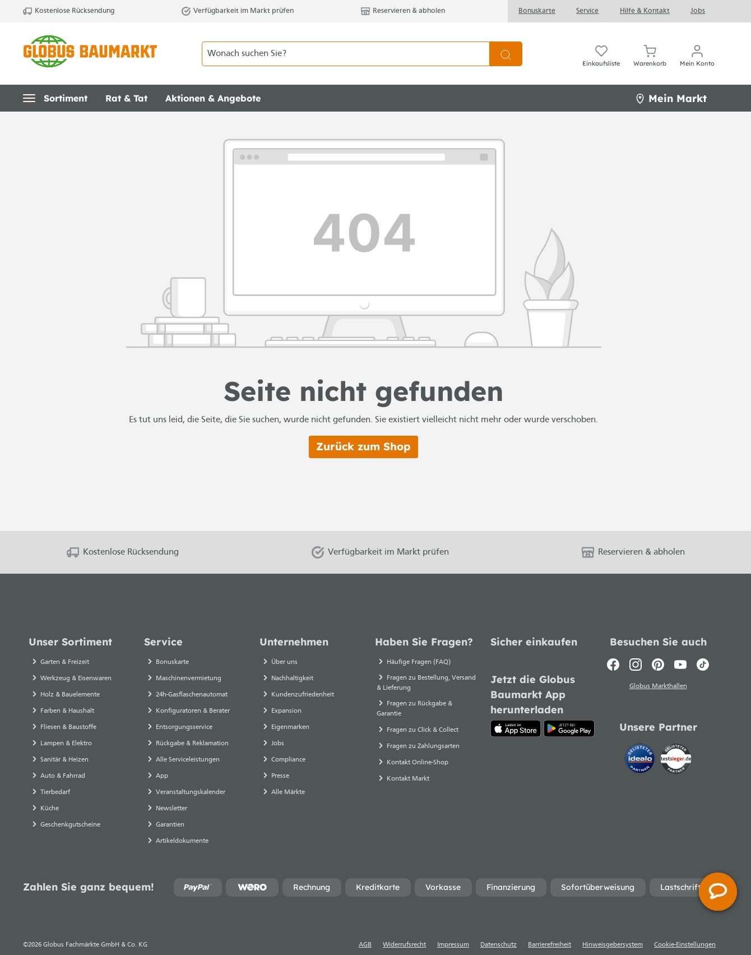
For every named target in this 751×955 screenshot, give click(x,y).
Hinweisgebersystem (612, 925)
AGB (365, 925)
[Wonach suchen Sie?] (346, 43)
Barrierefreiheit (549, 925)
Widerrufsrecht (404, 925)
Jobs (697, 11)
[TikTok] (703, 645)
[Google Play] (569, 709)
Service (587, 11)
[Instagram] (635, 645)
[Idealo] (641, 738)
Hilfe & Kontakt (645, 11)
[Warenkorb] (650, 43)
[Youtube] (680, 645)
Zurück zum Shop (363, 426)
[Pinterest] (658, 645)
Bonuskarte (536, 11)
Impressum (453, 925)
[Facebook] (613, 645)
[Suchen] (505, 43)
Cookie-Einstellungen (685, 925)
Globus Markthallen (658, 666)
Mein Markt (671, 78)
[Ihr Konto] (697, 43)
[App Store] (515, 709)
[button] (55, 78)
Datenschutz (498, 925)
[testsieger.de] (676, 738)
